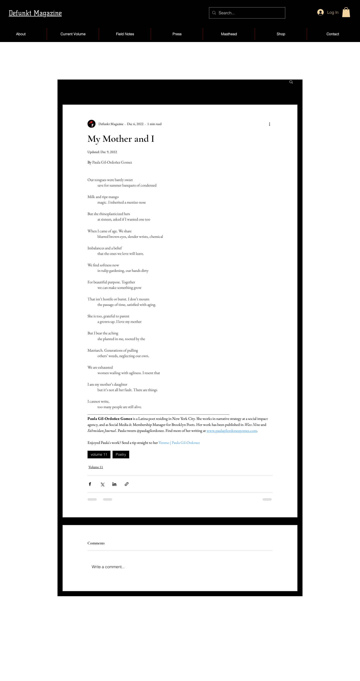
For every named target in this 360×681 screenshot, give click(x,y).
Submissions (69, 650)
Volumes (66, 661)
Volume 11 (95, 467)
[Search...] (246, 13)
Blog (161, 640)
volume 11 (99, 454)
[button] (346, 12)
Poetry (121, 454)
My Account (221, 629)
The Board (115, 650)
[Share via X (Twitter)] (102, 484)
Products (217, 640)
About (64, 640)
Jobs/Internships (119, 661)
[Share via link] (126, 484)
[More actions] (269, 124)
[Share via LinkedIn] (114, 484)
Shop (161, 629)
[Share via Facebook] (90, 484)
